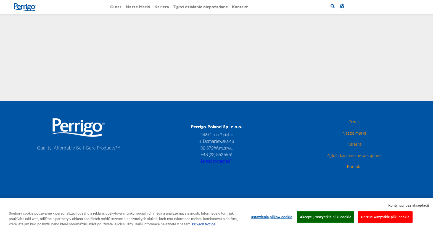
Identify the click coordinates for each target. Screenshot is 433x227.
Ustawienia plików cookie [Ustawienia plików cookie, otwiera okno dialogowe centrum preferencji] (271, 219)
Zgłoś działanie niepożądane (200, 6)
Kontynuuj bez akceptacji (408, 207)
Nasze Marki (138, 6)
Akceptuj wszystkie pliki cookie (325, 219)
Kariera (161, 6)
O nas (116, 6)
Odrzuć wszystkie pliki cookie (385, 219)
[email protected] (216, 161)
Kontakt (240, 6)
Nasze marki (354, 133)
